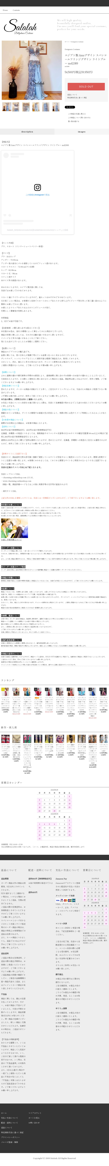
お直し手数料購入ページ (11, 539)
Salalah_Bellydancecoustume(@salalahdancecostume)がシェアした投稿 (37, 230)
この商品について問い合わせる (78, 117)
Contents (15, 10)
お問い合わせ (34, 1122)
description (27, 131)
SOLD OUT (86, 86)
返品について (72, 94)
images (81, 131)
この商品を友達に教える (75, 114)
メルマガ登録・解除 (9, 1142)
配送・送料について (9, 1122)
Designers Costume (77, 42)
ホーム (67, 42)
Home (5, 10)
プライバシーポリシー (10, 1137)
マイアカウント (35, 1113)
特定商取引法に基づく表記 (77, 97)
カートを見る (34, 1117)
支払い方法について (9, 1117)
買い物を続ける (72, 121)
